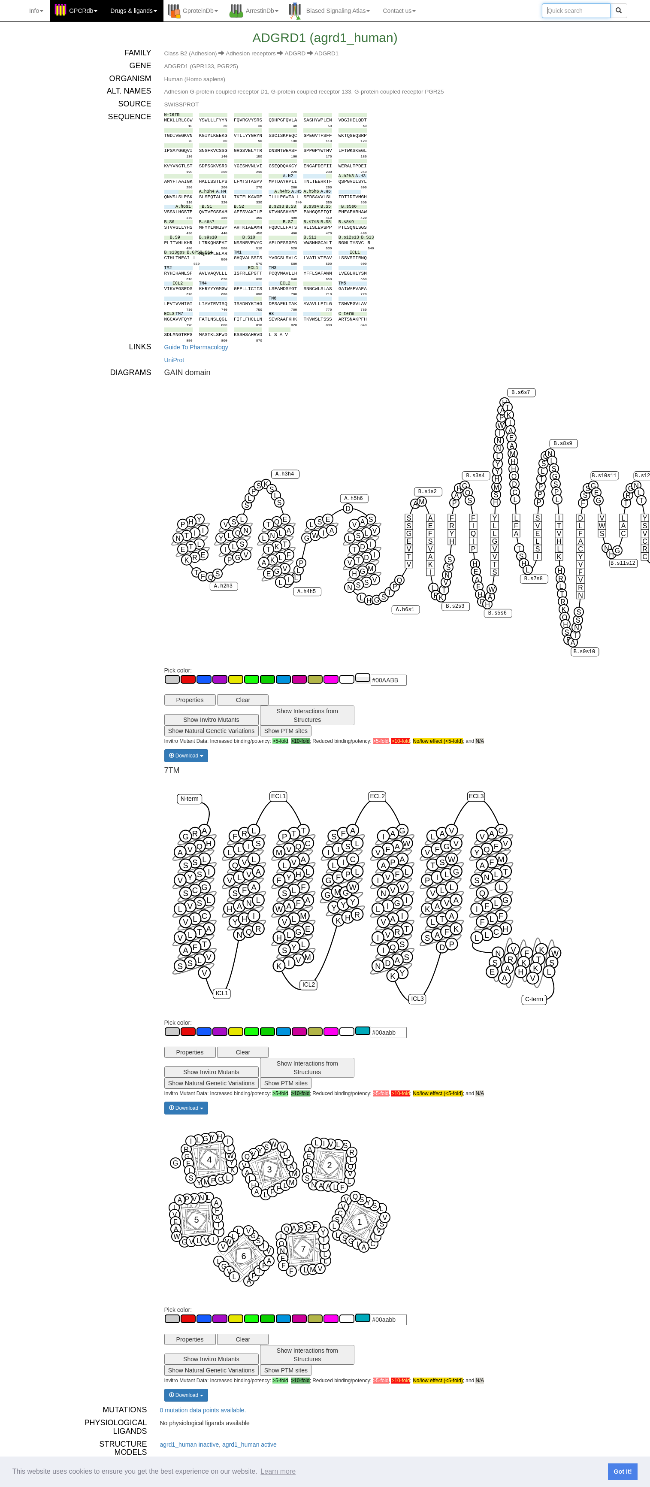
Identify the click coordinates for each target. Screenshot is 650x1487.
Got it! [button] (623, 1471)
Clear (243, 700)
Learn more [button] (278, 1471)
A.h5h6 (353, 499)
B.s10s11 (604, 476)
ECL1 (278, 796)
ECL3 (476, 796)
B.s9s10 (584, 652)
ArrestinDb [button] (262, 10)
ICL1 (221, 993)
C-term (534, 999)
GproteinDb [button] (200, 10)
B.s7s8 (533, 579)
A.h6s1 (405, 610)
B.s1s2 (427, 492)
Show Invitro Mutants (211, 719)
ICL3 (417, 998)
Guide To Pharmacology (196, 347)
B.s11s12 (623, 563)
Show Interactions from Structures (307, 715)
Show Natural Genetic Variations (211, 730)
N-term (189, 798)
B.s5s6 (497, 614)
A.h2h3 (223, 587)
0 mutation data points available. (203, 1410)
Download (186, 756)
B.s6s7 (520, 393)
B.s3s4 (475, 476)
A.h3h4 (284, 474)
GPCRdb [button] (83, 10)
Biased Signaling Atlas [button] (338, 10)
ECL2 (377, 796)
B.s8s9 (562, 444)
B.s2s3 (455, 607)
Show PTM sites (286, 730)
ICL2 (308, 984)
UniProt (174, 360)
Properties (190, 700)
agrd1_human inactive (189, 1444)
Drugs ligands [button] (133, 10)
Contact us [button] (399, 10)
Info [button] (36, 10)
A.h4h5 (306, 592)
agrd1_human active (249, 1444)
